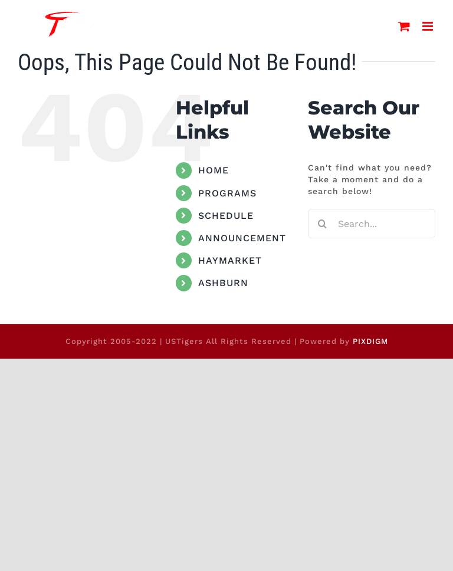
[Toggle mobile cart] (404, 26)
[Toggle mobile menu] (428, 26)
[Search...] (371, 223)
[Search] (322, 223)
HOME (213, 170)
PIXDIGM (370, 341)
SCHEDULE (226, 215)
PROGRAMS (227, 193)
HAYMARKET (230, 260)
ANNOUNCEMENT (242, 238)
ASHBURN (223, 282)
